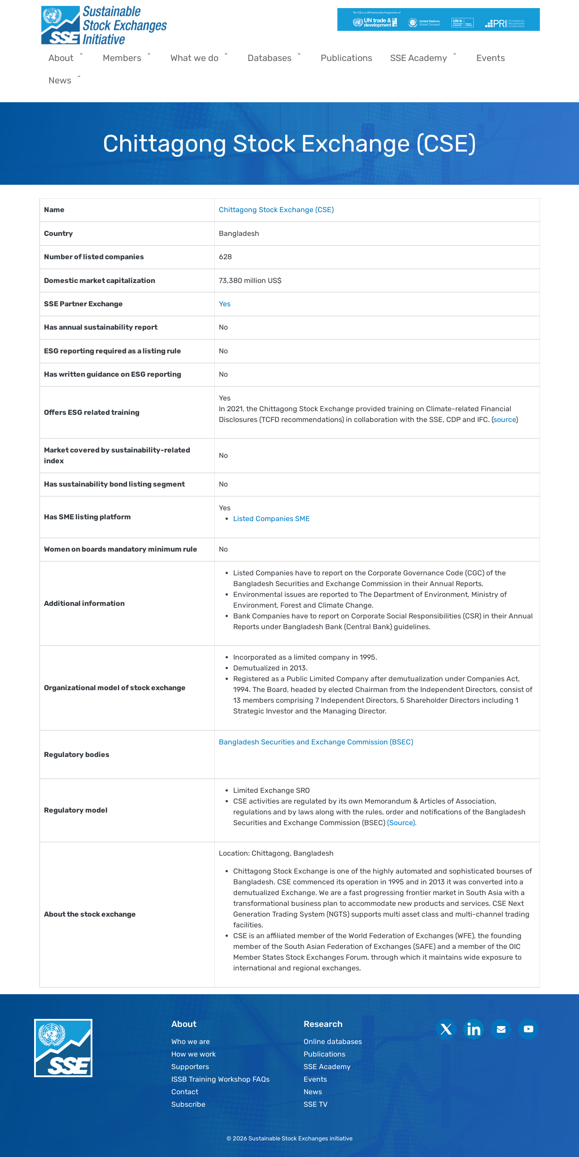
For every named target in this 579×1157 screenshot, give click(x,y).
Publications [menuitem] (346, 57)
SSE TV (315, 1104)
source (504, 419)
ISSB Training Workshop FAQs (220, 1079)
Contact (184, 1091)
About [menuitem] (63, 60)
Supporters (190, 1066)
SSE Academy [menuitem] (421, 60)
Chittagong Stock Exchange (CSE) (276, 209)
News (313, 1091)
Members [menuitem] (124, 60)
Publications (324, 1054)
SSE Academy (327, 1066)
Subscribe (188, 1104)
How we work (193, 1054)
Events (315, 1079)
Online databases (333, 1041)
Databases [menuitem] (272, 60)
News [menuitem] (62, 83)
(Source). (402, 822)
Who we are (190, 1041)
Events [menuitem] (490, 57)
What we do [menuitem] (196, 60)
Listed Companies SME (271, 518)
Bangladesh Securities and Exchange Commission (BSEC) (316, 742)
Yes (225, 304)
